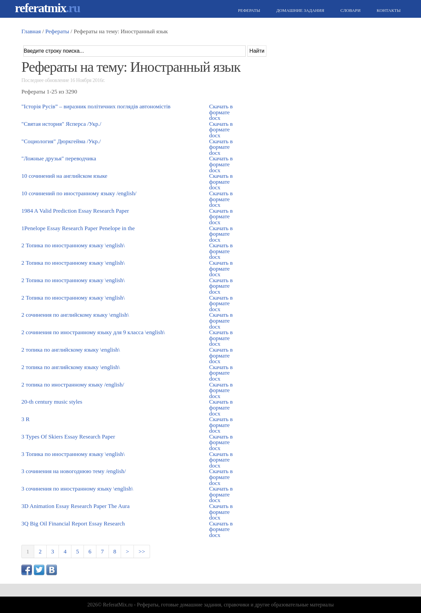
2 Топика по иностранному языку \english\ (73, 245)
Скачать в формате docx (221, 112)
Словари (349, 10)
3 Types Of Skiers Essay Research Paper (68, 436)
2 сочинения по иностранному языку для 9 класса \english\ (93, 332)
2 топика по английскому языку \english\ (70, 349)
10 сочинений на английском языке (64, 176)
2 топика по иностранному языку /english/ (72, 384)
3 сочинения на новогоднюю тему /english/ (73, 471)
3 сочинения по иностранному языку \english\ (77, 488)
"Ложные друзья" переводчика (58, 158)
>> (141, 551)
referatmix (47, 8)
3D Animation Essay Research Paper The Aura (75, 506)
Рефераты (248, 10)
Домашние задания (299, 10)
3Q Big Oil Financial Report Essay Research (73, 523)
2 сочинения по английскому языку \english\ (75, 314)
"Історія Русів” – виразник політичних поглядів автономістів (95, 106)
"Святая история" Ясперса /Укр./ (61, 123)
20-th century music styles (51, 401)
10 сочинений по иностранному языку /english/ (78, 193)
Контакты (388, 10)
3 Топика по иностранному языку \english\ (73, 454)
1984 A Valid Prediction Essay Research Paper (75, 210)
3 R (25, 419)
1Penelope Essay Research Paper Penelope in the (78, 228)
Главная (31, 31)
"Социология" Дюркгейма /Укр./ (61, 141)
